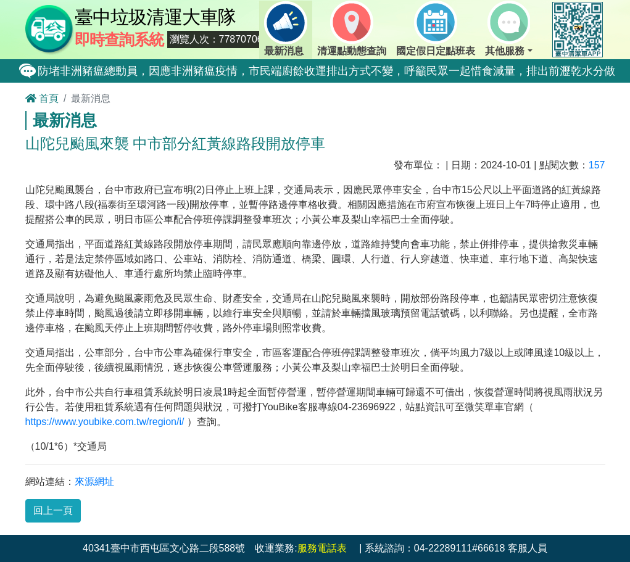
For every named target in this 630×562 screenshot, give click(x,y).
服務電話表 (322, 548)
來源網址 (94, 481)
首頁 (42, 98)
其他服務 (507, 28)
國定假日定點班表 (435, 28)
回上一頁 (53, 510)
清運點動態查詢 (351, 28)
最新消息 (285, 28)
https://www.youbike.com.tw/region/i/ (104, 421)
